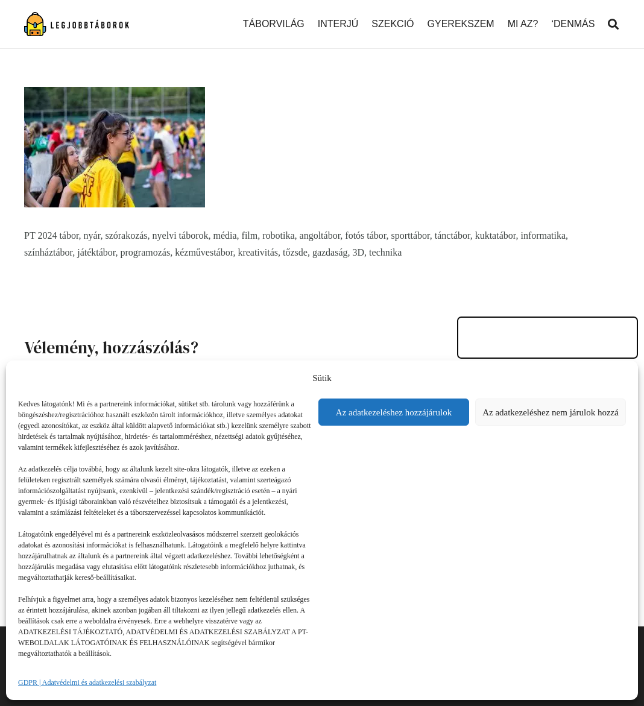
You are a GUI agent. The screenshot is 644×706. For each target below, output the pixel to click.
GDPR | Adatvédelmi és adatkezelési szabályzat (87, 682)
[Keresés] (613, 24)
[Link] (76, 24)
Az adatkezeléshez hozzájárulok (394, 412)
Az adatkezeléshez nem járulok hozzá (550, 412)
